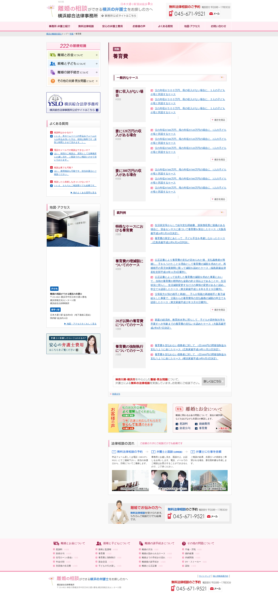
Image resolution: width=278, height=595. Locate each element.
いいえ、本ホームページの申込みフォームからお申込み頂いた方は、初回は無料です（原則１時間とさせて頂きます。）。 (75, 139)
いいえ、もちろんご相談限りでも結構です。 (75, 185)
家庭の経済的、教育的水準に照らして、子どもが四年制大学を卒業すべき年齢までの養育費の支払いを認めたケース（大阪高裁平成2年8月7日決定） (188, 323)
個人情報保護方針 (220, 576)
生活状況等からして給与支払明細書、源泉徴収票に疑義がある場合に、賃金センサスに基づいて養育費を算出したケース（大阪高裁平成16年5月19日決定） (188, 229)
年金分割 (63, 562)
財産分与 (116, 394)
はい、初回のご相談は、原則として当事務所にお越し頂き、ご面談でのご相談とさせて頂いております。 (75, 156)
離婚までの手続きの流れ (157, 557)
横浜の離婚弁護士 (54, 34)
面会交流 (106, 562)
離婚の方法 (150, 549)
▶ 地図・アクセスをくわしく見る (80, 324)
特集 (72, 34)
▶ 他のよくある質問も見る (83, 192)
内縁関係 (192, 557)
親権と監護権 (108, 549)
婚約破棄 (192, 553)
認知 (190, 566)
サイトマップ (205, 576)
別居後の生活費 (67, 566)
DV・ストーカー (196, 562)
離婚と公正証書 (152, 566)
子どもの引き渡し (109, 566)
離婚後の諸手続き (154, 562)
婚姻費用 (204, 423)
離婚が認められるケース (157, 553)
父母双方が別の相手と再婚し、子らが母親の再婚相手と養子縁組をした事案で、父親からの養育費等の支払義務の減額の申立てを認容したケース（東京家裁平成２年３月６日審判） (188, 298)
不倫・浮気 (193, 549)
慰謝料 (184, 423)
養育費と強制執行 (109, 557)
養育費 (203, 428)
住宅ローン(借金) (67, 557)
